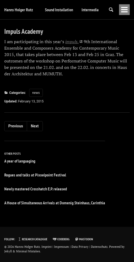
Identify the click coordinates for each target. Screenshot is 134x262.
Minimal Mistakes (28, 251)
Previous (15, 126)
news (36, 93)
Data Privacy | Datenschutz (89, 247)
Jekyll (8, 251)
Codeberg (60, 239)
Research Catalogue (32, 239)
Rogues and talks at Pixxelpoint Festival (35, 175)
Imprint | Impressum (55, 247)
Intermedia (90, 9)
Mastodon (84, 239)
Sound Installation (59, 9)
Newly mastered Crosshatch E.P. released (35, 188)
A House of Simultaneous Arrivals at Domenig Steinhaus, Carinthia (54, 202)
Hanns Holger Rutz (18, 9)
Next (35, 126)
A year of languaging (19, 161)
